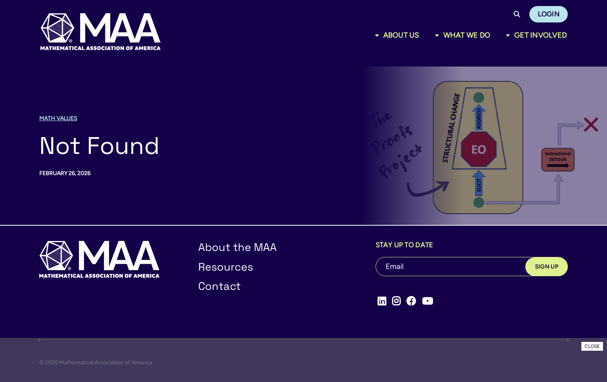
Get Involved (540, 35)
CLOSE (592, 346)
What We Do (466, 35)
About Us (401, 35)
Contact (219, 286)
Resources (225, 267)
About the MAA (237, 247)
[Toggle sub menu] (378, 35)
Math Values (58, 118)
